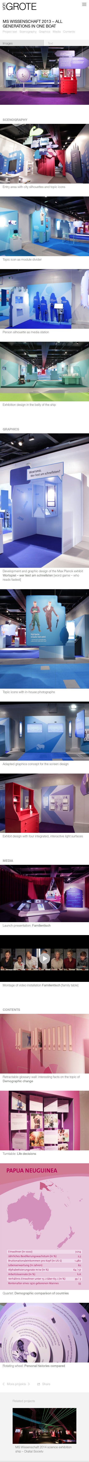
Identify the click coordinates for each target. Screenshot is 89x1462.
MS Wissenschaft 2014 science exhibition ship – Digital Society (43, 1449)
